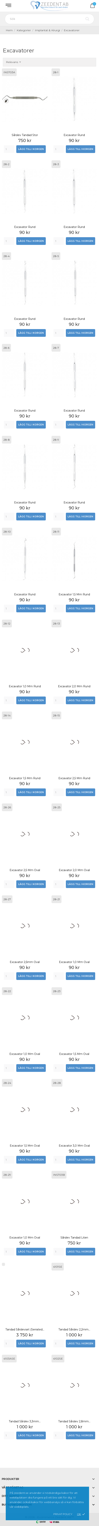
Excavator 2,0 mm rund (74, 686)
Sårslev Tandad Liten (74, 1237)
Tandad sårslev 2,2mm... (74, 1329)
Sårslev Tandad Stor (25, 135)
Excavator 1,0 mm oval (74, 962)
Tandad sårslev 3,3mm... (25, 1421)
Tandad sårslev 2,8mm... (74, 1421)
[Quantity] (9, 149)
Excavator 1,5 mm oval (74, 1054)
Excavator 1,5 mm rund (74, 594)
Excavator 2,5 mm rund (74, 778)
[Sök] (49, 19)
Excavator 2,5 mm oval (25, 870)
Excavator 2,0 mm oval (74, 870)
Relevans (13, 62)
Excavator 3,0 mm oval (74, 1145)
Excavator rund (74, 135)
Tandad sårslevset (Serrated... (24, 1329)
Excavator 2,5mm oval (25, 962)
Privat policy (62, 1514)
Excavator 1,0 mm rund (25, 686)
